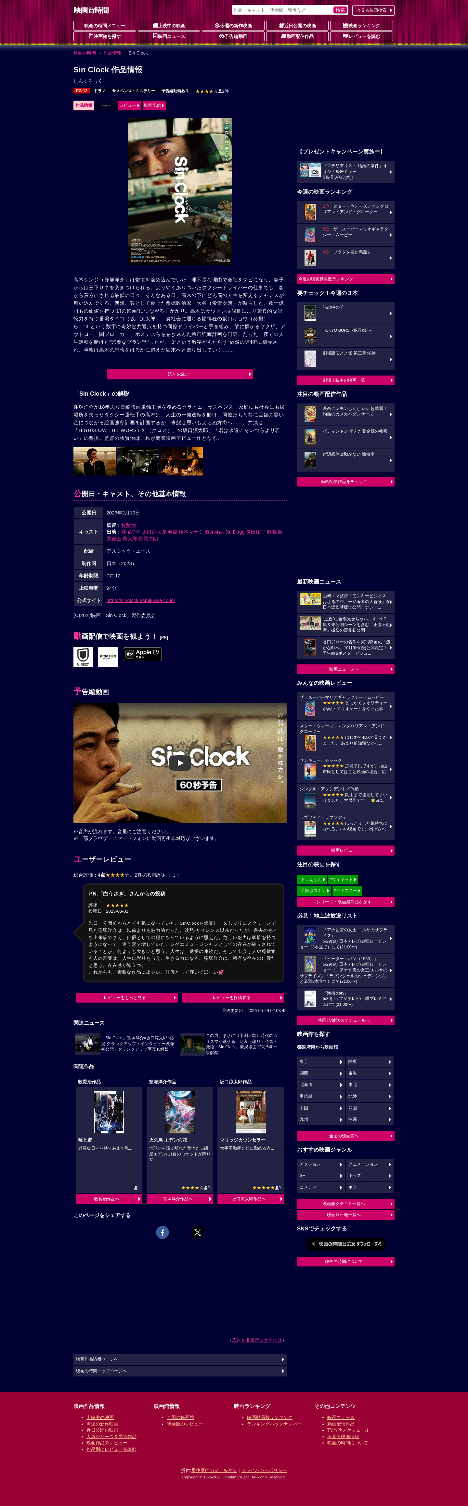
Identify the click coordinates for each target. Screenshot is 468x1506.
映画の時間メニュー (104, 25)
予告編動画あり (175, 91)
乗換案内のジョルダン (214, 1470)
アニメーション (363, 1164)
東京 (304, 1061)
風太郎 (130, 538)
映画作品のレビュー (106, 1442)
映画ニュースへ (344, 669)
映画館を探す (104, 36)
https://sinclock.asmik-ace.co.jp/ (141, 600)
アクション (310, 1164)
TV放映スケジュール (348, 1430)
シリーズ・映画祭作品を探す (344, 901)
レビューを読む (361, 36)
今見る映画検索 (371, 10)
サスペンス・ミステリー (133, 91)
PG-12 (81, 91)
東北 (352, 1084)
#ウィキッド (341, 879)
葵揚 (172, 532)
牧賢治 (128, 525)
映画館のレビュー (185, 1423)
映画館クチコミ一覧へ (344, 1203)
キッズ (354, 1175)
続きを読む (178, 374)
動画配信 (152, 105)
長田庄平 (256, 532)
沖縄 (352, 1119)
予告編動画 (233, 36)
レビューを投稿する (232, 997)
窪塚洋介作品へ (178, 1198)
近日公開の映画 (297, 25)
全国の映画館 (180, 1417)
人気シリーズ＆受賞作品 (111, 1436)
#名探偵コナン (312, 890)
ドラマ (100, 91)
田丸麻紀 (214, 532)
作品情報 (112, 53)
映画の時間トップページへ (101, 1371)
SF (302, 1175)
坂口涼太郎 (154, 532)
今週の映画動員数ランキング (325, 279)
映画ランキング (361, 25)
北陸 (352, 1096)
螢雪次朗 (148, 538)
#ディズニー (345, 890)
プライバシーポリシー (264, 1470)
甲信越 (306, 1096)
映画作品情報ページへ (97, 1359)
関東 (352, 1061)
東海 (352, 1073)
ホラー (354, 1187)
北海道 (306, 1084)
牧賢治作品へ (107, 1198)
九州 (304, 1119)
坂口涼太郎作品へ (249, 1198)
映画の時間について (344, 1261)
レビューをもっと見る (125, 997)
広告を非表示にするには (257, 1340)
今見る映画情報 (343, 1436)
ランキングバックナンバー (274, 1423)
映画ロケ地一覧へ (344, 1214)
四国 (352, 1108)
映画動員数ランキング (269, 1417)
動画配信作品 (297, 36)
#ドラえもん (310, 879)
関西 (304, 1073)
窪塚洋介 (131, 532)
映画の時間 (84, 53)
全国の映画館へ (344, 1135)
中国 (304, 1108)
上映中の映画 (169, 25)
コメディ (308, 1187)
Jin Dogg (234, 532)
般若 (272, 532)
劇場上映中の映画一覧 (344, 380)
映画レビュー (344, 850)
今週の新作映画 (233, 25)
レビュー (127, 105)
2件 (212, 91)
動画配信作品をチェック (344, 481)
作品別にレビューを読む (111, 1449)
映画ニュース (169, 36)
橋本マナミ (191, 532)
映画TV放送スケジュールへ (344, 1020)
